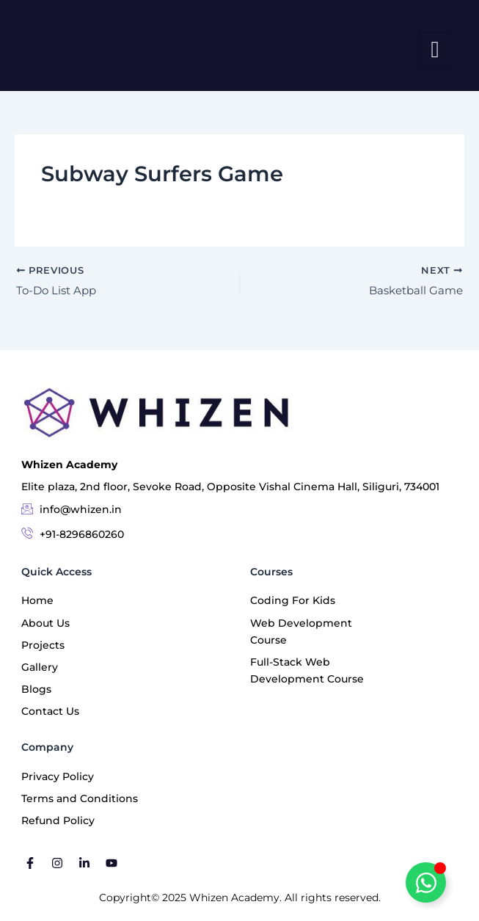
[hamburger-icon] (435, 50)
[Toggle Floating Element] (426, 882)
